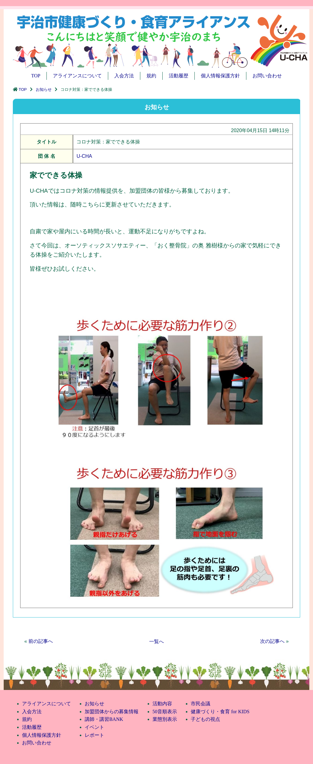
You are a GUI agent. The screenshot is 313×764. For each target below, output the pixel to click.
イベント (94, 727)
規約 (151, 75)
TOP (35, 75)
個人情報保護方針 (220, 75)
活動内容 (162, 703)
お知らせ (44, 89)
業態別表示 (165, 719)
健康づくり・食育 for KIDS (220, 711)
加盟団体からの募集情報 (111, 711)
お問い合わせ (267, 75)
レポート (94, 735)
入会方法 (124, 75)
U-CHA (84, 156)
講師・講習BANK (104, 719)
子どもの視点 (205, 719)
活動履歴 (178, 75)
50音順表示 (165, 711)
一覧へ (156, 641)
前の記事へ (40, 641)
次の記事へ (272, 641)
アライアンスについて (77, 75)
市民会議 (200, 703)
